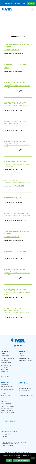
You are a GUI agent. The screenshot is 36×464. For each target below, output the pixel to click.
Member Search (5, 356)
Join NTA (3, 353)
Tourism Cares (5, 415)
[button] (32, 9)
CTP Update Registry (6, 387)
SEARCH (9, 3)
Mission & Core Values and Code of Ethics (7, 407)
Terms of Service (21, 460)
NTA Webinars (4, 384)
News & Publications (25, 388)
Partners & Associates (7, 358)
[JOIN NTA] (28, 3)
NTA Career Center (6, 363)
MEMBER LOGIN (21, 3)
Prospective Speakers (7, 395)
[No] (33, 458)
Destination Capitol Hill (26, 395)
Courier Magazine (24, 386)
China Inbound (5, 376)
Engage (3, 374)
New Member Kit (5, 360)
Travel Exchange (24, 358)
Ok (9, 460)
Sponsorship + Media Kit (26, 360)
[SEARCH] (6, 3)
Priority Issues (23, 393)
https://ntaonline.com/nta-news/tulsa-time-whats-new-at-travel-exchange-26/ (18, 49)
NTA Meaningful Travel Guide (7, 390)
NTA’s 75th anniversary (7, 410)
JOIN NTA (32, 3)
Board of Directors (6, 404)
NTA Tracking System (7, 365)
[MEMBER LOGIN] (15, 3)
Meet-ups (21, 356)
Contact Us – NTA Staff (7, 413)
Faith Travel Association (4, 368)
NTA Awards (4, 371)
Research (3, 393)
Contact (21, 353)
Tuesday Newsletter (25, 390)
